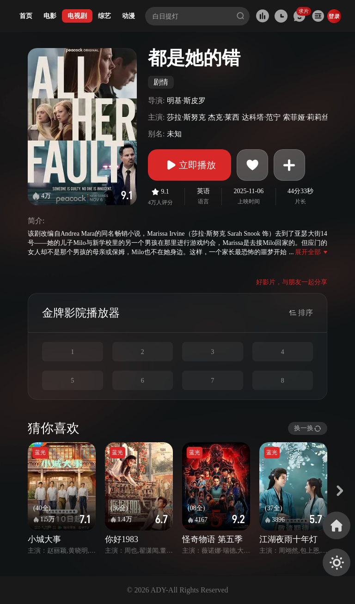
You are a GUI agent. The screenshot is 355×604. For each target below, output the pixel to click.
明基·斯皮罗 (186, 100)
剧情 (160, 82)
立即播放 (189, 165)
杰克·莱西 (223, 117)
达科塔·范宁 (261, 117)
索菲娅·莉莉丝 (306, 117)
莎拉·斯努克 (186, 117)
